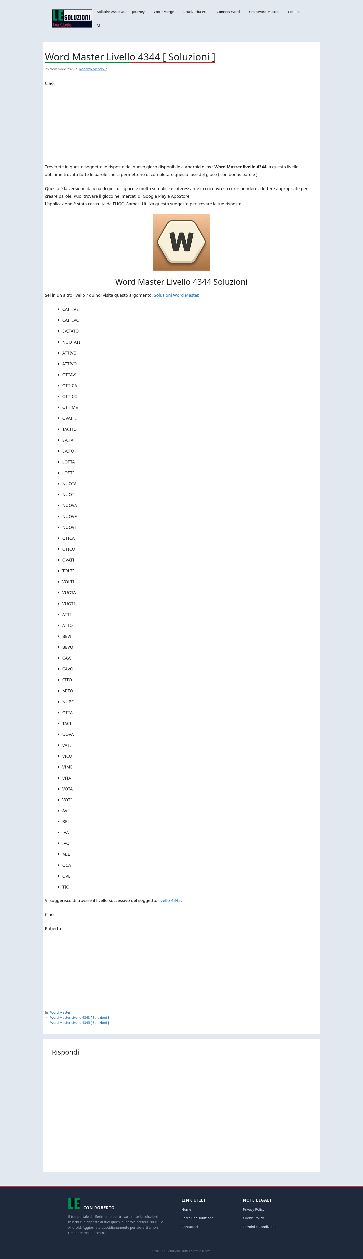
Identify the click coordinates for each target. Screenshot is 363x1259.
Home (186, 1209)
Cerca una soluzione (198, 1218)
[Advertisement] (181, 125)
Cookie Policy (253, 1218)
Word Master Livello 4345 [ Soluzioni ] (79, 1022)
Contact (294, 11)
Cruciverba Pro (195, 11)
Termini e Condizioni (259, 1226)
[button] (98, 25)
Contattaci (190, 1226)
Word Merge (164, 11)
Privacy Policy (253, 1209)
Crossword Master (264, 11)
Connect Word (228, 11)
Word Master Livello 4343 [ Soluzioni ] (79, 1017)
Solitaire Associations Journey (121, 11)
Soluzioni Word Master (176, 295)
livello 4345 (169, 900)
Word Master (60, 1012)
